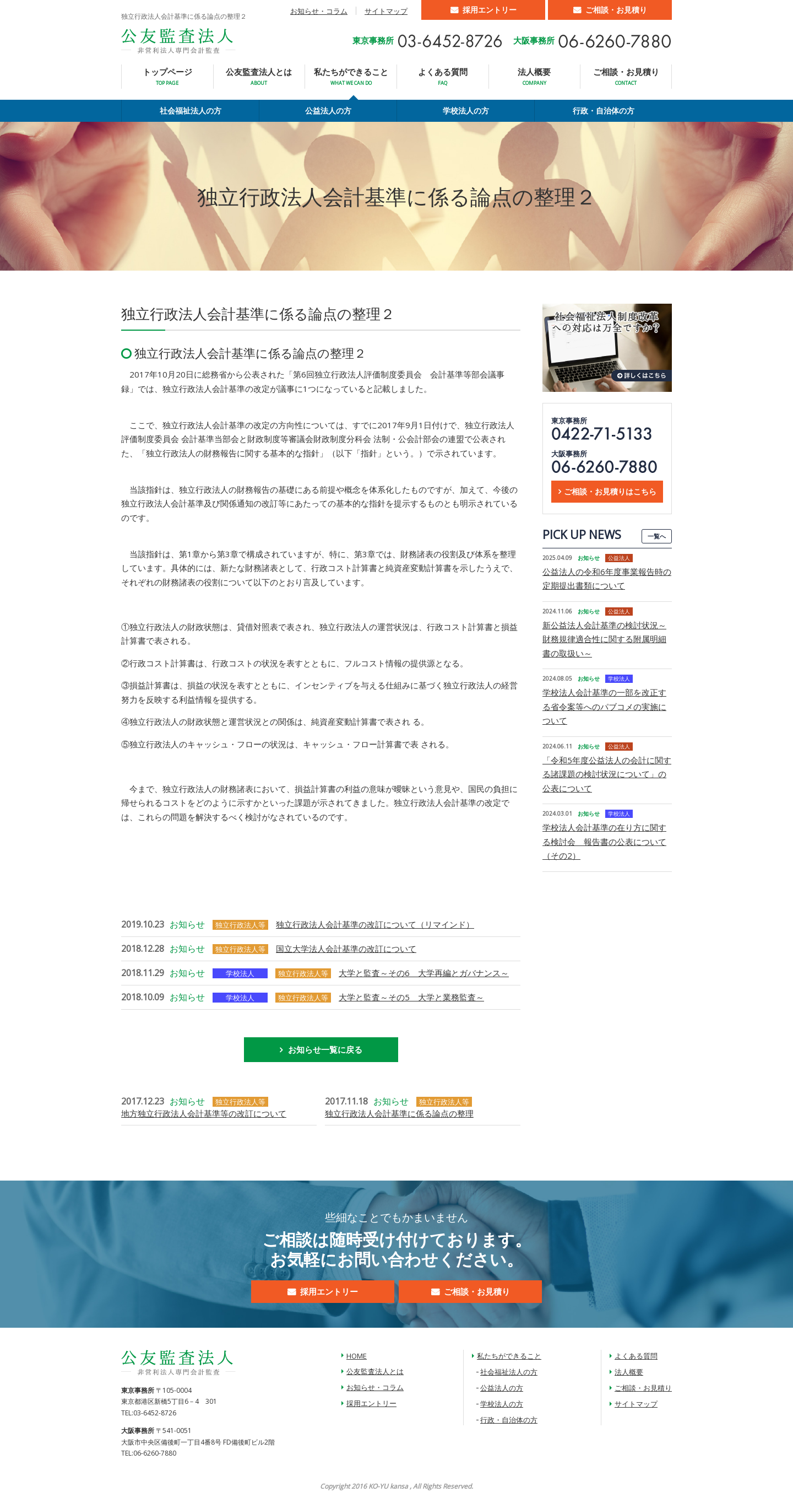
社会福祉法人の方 (190, 110)
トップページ (167, 76)
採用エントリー (490, 9)
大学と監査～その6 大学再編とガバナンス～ (424, 972)
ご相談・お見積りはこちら (610, 491)
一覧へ (657, 536)
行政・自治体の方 (603, 110)
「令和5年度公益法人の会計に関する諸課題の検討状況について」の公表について (606, 774)
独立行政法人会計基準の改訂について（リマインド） (375, 924)
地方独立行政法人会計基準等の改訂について (203, 1113)
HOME (356, 1356)
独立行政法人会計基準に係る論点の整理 (399, 1113)
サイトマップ (386, 11)
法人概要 (534, 76)
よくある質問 (443, 76)
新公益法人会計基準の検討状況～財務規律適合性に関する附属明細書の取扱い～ (604, 639)
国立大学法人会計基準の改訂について (346, 948)
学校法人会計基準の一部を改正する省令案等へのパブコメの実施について (604, 706)
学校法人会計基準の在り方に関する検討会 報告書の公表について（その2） (604, 841)
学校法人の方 (466, 110)
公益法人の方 (328, 110)
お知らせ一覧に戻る (325, 1049)
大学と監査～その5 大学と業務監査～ (411, 997)
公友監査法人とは (259, 76)
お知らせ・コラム (318, 11)
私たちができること (351, 76)
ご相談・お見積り (616, 9)
